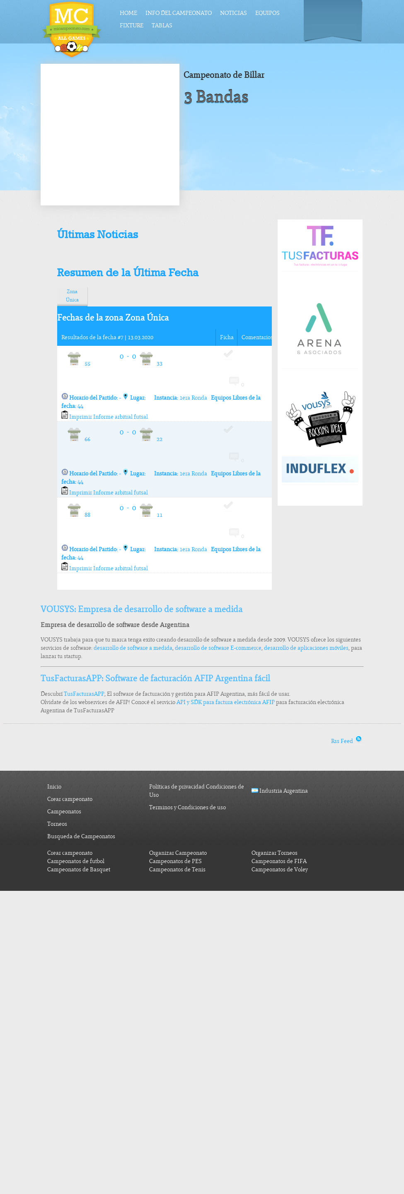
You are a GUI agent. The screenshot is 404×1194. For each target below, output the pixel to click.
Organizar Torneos (275, 852)
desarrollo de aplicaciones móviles (306, 647)
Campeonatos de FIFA (279, 861)
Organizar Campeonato (178, 852)
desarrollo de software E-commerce (218, 647)
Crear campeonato (69, 799)
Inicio (54, 786)
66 (79, 439)
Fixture (131, 25)
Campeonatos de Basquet (78, 869)
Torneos (57, 823)
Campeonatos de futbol (75, 861)
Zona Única (72, 296)
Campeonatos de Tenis (177, 869)
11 (151, 515)
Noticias (233, 13)
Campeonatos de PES (175, 861)
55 (79, 363)
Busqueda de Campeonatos (81, 836)
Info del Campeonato (178, 13)
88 (79, 515)
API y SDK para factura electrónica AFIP (226, 702)
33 (151, 363)
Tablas (162, 25)
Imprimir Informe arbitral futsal (104, 416)
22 (151, 439)
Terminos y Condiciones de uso (187, 807)
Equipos (267, 13)
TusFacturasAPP (84, 693)
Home (128, 13)
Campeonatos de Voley (280, 869)
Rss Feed (347, 741)
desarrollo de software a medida (133, 647)
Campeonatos (64, 811)
